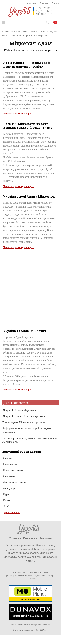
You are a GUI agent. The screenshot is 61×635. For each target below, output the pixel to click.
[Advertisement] (30, 288)
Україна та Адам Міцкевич (24, 331)
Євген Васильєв (41, 573)
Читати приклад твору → (18, 113)
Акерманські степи (14, 482)
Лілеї (6, 506)
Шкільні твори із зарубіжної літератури (20, 31)
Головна (15, 538)
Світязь (7, 458)
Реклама (44, 3)
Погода (55, 3)
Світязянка (9, 476)
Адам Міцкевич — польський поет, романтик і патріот (26, 65)
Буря (6, 494)
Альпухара (9, 488)
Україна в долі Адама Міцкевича (29, 196)
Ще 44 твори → (12, 512)
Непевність (10, 464)
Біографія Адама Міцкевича (19, 410)
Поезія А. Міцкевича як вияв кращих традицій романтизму (28, 126)
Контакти (31, 3)
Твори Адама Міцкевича (23, 422)
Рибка (7, 500)
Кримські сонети (13, 470)
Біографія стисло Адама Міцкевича (23, 416)
